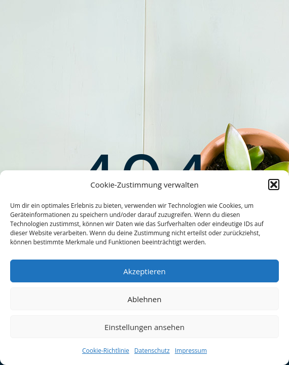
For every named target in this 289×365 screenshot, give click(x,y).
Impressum (191, 350)
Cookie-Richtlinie (105, 350)
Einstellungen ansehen (144, 327)
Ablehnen (145, 299)
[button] (274, 184)
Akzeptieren (144, 271)
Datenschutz (152, 350)
